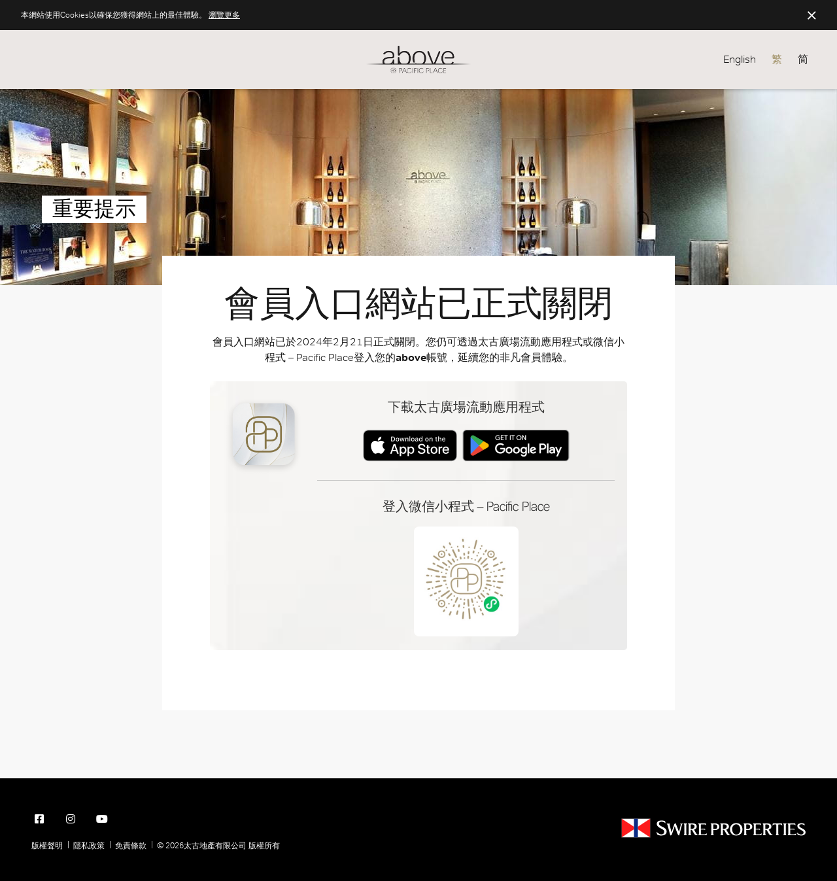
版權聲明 (47, 845)
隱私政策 (89, 845)
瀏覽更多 (224, 15)
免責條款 (130, 845)
